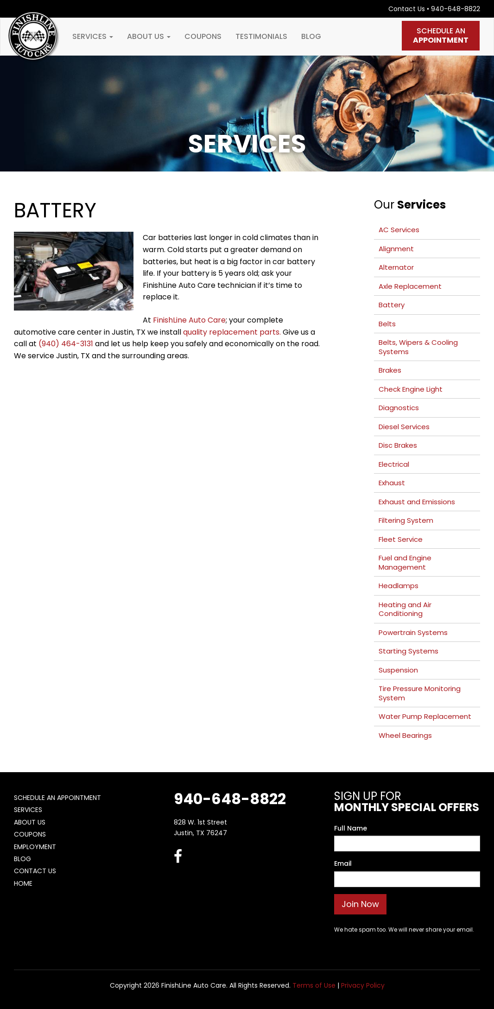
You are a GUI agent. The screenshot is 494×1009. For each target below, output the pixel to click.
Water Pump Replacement (425, 716)
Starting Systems (408, 651)
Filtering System (406, 520)
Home (23, 883)
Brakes (390, 370)
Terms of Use (314, 985)
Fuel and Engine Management (405, 562)
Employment (35, 846)
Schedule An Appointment (57, 797)
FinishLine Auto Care (189, 320)
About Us (149, 36)
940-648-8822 (455, 8)
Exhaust (392, 483)
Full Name (350, 828)
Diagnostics (399, 407)
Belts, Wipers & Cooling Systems (418, 346)
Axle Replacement (410, 286)
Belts (387, 324)
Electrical (394, 464)
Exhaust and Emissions (417, 502)
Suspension (398, 670)
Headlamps (398, 585)
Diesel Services (404, 427)
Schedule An (441, 35)
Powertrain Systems (413, 632)
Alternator (396, 267)
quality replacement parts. (232, 332)
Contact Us (406, 8)
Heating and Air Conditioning (405, 609)
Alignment (396, 249)
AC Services (399, 230)
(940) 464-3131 (65, 343)
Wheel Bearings (405, 735)
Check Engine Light (411, 389)
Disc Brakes (398, 445)
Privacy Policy (363, 985)
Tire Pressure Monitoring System (420, 693)
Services (92, 36)
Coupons (203, 36)
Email (343, 863)
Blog (311, 36)
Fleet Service (401, 539)
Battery (392, 305)
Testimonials (261, 36)
